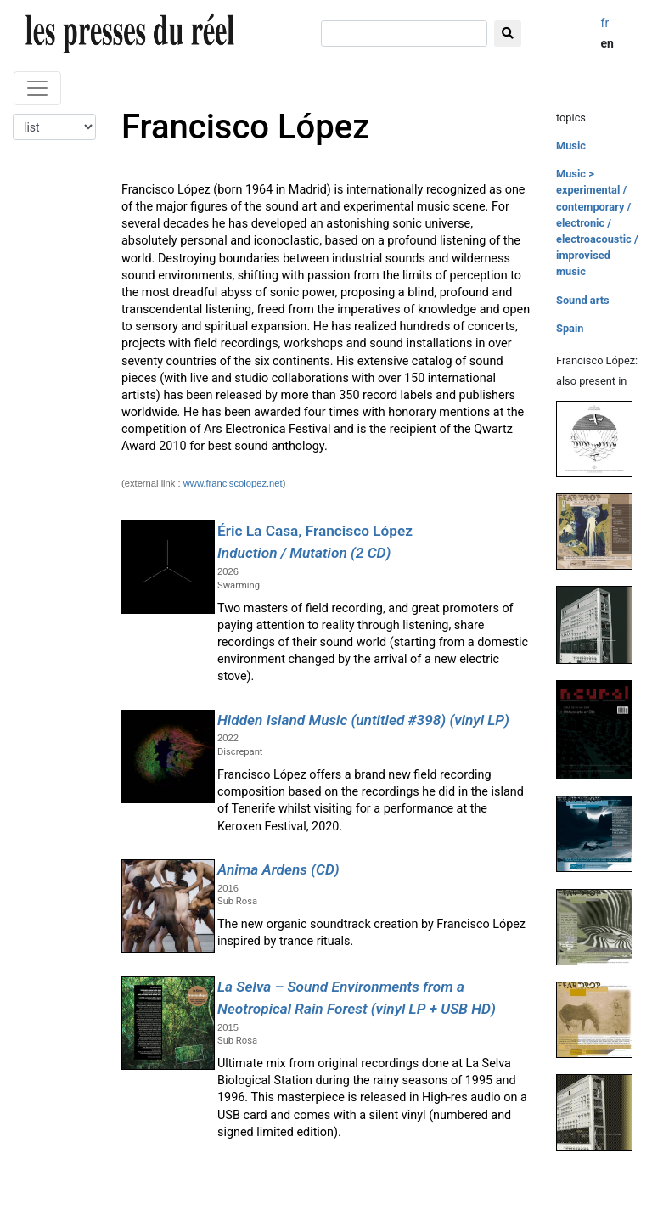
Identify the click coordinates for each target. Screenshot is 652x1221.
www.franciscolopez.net (233, 483)
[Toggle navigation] (37, 88)
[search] (404, 33)
